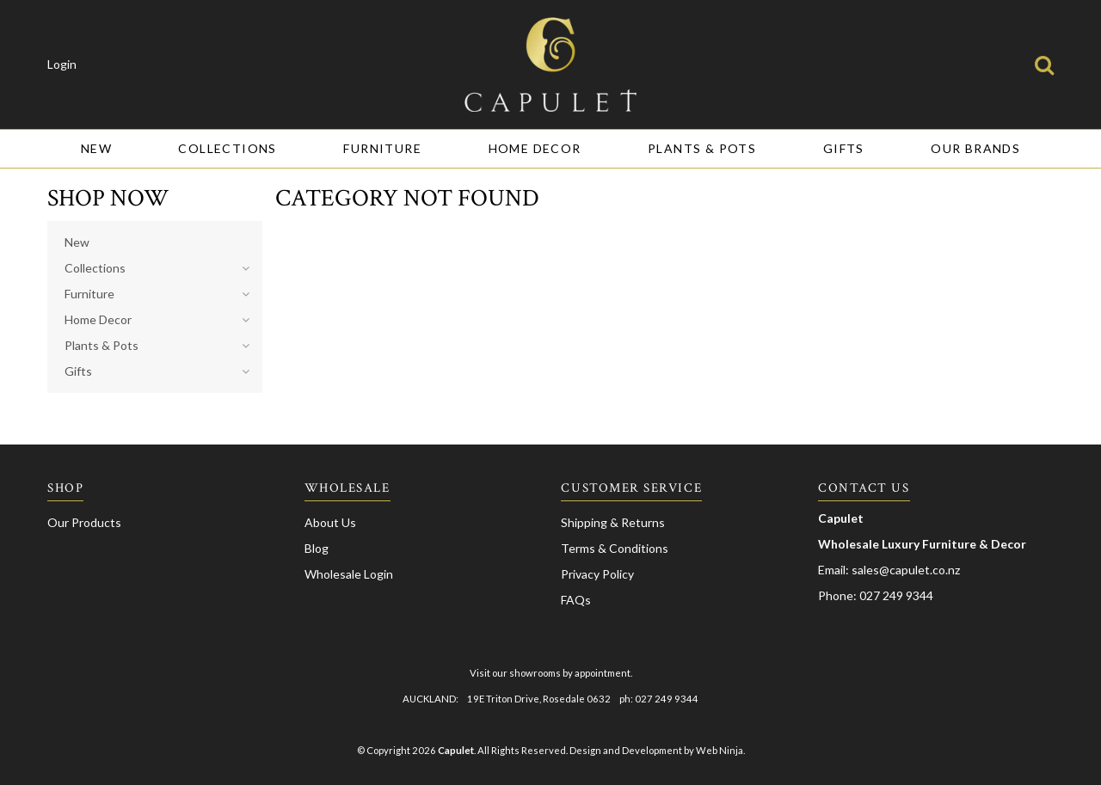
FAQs (576, 599)
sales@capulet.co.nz (906, 569)
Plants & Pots (702, 148)
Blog (316, 548)
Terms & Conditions (614, 548)
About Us (330, 522)
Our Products (84, 522)
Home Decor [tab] (98, 319)
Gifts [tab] (78, 371)
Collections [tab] (95, 268)
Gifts (843, 148)
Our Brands (975, 148)
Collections (227, 148)
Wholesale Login (348, 574)
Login (62, 64)
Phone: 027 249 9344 (875, 595)
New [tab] (77, 242)
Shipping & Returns (613, 522)
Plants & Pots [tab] (101, 345)
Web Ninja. (720, 750)
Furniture (382, 148)
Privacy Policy (597, 574)
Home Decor (535, 148)
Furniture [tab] (89, 293)
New (96, 148)
